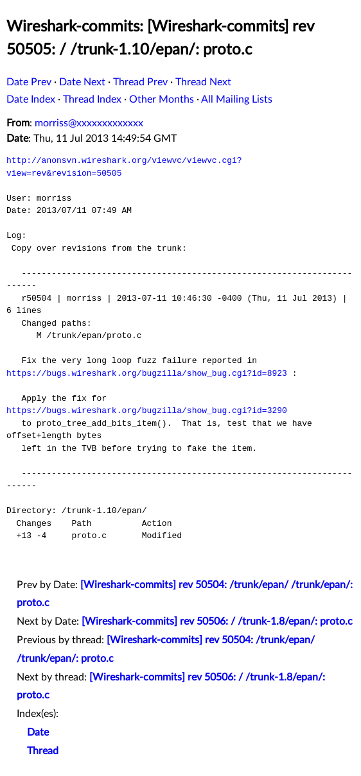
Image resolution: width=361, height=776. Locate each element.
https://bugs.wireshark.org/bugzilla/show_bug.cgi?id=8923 (146, 373)
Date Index (30, 99)
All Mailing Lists (236, 99)
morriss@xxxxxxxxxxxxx (89, 123)
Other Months (161, 99)
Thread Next (203, 82)
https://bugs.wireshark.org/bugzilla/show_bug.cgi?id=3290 (146, 410)
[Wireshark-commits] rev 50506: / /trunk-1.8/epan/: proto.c (217, 621)
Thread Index (92, 99)
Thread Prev (140, 82)
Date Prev (28, 82)
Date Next (82, 82)
